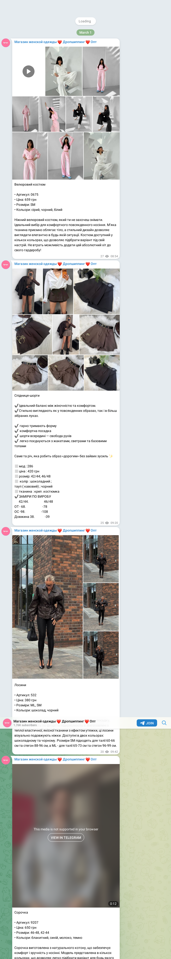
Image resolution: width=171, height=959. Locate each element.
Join (147, 6)
